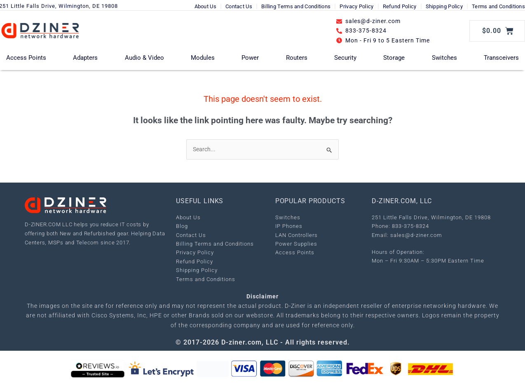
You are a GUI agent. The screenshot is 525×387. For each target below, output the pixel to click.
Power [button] (250, 57)
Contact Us (238, 6)
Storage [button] (394, 57)
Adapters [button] (85, 57)
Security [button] (345, 57)
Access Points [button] (26, 57)
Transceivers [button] (501, 57)
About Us (205, 6)
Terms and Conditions (498, 6)
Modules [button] (203, 57)
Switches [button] (444, 57)
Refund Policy (400, 6)
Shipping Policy (444, 6)
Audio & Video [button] (144, 57)
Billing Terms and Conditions (295, 6)
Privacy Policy (356, 6)
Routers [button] (296, 57)
